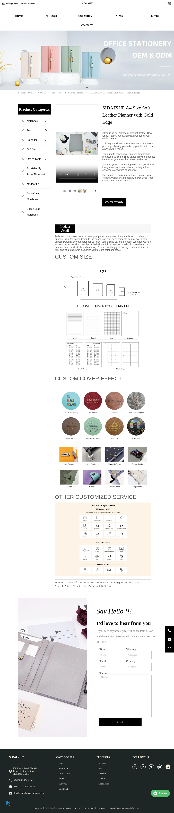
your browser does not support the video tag (77, 144)
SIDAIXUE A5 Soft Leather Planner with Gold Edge (86, 586)
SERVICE (155, 16)
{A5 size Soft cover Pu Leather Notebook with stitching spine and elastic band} (102, 582)
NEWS (119, 16)
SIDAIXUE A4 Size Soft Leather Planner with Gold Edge (114, 92)
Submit (120, 722)
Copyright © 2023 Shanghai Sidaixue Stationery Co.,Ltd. (57, 808)
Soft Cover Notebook (75, 92)
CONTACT (87, 25)
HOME (19, 16)
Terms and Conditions (106, 808)
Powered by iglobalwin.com (128, 808)
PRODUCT (51, 16)
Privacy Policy (89, 808)
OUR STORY (85, 16)
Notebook (57, 92)
